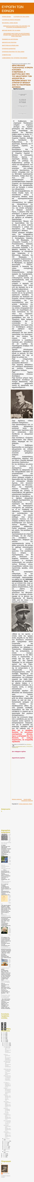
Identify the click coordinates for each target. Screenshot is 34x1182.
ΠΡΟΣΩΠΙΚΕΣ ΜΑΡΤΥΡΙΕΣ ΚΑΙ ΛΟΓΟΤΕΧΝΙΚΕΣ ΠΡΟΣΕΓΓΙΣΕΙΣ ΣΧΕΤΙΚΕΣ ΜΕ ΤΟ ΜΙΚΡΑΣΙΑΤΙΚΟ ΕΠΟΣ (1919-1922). (16, 35)
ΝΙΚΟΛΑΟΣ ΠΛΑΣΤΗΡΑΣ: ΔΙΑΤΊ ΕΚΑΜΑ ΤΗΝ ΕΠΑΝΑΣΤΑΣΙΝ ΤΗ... (7, 1104)
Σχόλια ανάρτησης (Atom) (25, 804)
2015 (4, 1038)
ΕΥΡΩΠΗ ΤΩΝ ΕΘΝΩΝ (12, 9)
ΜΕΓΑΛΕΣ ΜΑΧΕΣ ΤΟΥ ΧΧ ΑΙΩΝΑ (11, 30)
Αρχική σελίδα (27, 799)
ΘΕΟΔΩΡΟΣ (6, 1173)
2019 (4, 1032)
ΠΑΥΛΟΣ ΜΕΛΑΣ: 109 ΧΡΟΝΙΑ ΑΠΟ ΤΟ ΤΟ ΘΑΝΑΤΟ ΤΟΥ (7, 1097)
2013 (4, 1041)
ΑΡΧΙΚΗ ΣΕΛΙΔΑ (6, 16)
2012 (4, 1153)
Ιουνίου (6, 1143)
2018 (4, 1034)
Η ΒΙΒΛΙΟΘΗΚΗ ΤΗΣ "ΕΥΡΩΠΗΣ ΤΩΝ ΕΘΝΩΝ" (14, 58)
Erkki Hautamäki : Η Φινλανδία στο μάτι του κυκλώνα (7, 1122)
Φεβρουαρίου (7, 1149)
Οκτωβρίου (6, 1045)
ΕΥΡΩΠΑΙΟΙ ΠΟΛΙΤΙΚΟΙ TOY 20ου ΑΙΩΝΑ (13, 51)
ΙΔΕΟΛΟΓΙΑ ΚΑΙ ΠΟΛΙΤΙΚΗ (9, 42)
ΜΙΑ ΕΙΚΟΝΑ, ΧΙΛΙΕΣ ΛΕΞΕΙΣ (10, 22)
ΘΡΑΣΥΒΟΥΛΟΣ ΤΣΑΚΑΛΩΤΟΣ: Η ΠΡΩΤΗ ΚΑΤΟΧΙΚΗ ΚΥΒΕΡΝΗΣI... (7, 1078)
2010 (4, 1156)
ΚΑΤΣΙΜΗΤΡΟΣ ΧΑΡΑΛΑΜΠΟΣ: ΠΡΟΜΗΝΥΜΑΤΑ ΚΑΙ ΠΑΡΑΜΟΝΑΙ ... (7, 1050)
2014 (4, 1040)
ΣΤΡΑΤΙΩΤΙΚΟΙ (29, 746)
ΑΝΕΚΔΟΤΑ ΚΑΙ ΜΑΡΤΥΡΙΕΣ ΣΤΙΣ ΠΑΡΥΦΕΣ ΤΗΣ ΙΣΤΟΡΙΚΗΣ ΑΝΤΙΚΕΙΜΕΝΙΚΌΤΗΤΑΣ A (16, 26)
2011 (4, 1155)
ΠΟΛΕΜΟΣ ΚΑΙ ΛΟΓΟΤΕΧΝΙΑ (10, 39)
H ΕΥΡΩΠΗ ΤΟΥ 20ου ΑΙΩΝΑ (21, 16)
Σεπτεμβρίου (7, 1138)
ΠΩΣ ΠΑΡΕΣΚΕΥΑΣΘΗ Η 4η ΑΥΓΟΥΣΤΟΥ (6, 881)
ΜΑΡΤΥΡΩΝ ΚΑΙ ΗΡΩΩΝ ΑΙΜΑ (10, 45)
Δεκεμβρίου (6, 1042)
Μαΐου (5, 1145)
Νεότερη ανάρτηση (17, 799)
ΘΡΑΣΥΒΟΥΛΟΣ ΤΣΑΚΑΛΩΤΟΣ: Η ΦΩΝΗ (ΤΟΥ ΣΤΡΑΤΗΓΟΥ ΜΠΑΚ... (7, 1072)
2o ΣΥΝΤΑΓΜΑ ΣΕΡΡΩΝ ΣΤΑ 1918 (5, 947)
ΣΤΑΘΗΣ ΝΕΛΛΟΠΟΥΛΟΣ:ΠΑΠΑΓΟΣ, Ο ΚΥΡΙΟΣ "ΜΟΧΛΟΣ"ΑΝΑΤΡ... (7, 1091)
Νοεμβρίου (6, 1044)
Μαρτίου (6, 1147)
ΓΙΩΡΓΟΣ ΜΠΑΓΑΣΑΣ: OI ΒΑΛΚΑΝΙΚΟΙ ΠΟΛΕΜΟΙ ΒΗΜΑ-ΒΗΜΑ (7, 1057)
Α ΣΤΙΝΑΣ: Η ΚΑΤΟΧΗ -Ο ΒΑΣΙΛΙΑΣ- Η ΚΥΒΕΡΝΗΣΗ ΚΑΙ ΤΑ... (7, 1084)
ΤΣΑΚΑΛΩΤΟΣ (15, 747)
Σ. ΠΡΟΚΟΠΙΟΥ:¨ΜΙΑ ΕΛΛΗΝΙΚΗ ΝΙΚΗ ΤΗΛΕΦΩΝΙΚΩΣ (5, 995)
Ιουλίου (6, 1142)
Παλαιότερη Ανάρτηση (27, 800)
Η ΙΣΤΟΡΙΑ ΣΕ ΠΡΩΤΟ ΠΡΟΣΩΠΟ (11, 19)
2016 (4, 1037)
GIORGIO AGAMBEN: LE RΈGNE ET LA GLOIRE (7, 1110)
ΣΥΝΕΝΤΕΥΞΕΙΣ (6, 54)
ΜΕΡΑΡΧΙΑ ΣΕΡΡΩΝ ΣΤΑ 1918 (5, 915)
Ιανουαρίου (6, 1151)
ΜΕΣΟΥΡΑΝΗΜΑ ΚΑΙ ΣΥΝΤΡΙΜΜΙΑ (5, 981)
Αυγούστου (6, 1141)
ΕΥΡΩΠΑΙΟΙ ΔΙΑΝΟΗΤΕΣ (9, 48)
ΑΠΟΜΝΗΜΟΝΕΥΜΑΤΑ (21, 746)
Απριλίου (6, 1146)
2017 (4, 1035)
